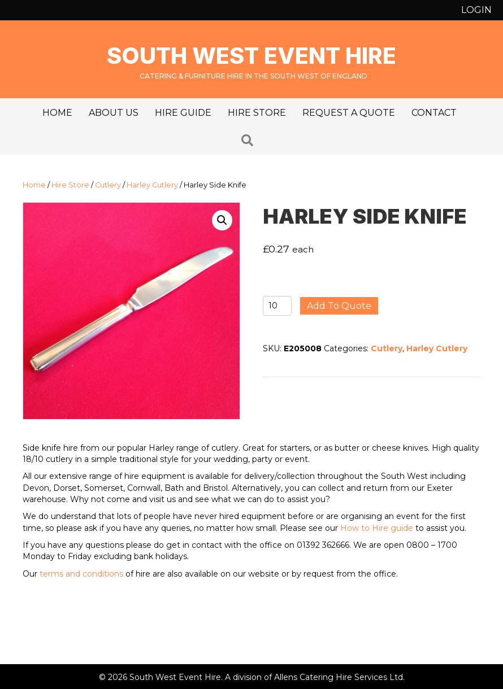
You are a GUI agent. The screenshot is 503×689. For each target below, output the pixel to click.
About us (113, 112)
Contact (434, 112)
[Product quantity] (277, 306)
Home (57, 112)
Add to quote (339, 305)
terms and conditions (81, 574)
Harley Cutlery (152, 185)
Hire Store (257, 112)
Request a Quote (348, 112)
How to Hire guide (376, 528)
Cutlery (108, 185)
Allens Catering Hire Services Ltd (338, 677)
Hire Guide (183, 112)
